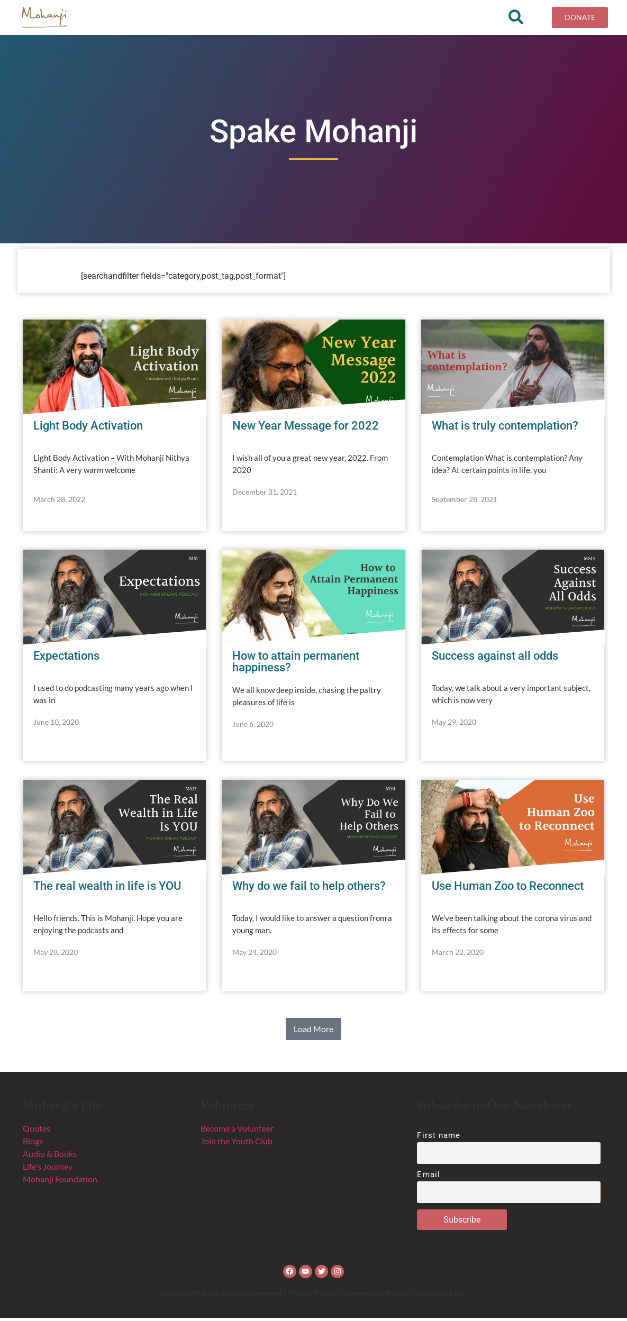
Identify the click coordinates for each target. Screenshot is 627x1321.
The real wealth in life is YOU (107, 889)
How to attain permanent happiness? (295, 664)
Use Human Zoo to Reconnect (508, 889)
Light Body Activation (88, 428)
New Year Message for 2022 (305, 428)
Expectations (66, 659)
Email (428, 1178)
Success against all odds (495, 659)
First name (438, 1138)
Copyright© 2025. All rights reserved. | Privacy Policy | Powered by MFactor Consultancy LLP (313, 1295)
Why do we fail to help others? (309, 889)
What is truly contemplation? (505, 428)
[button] (313, 1032)
